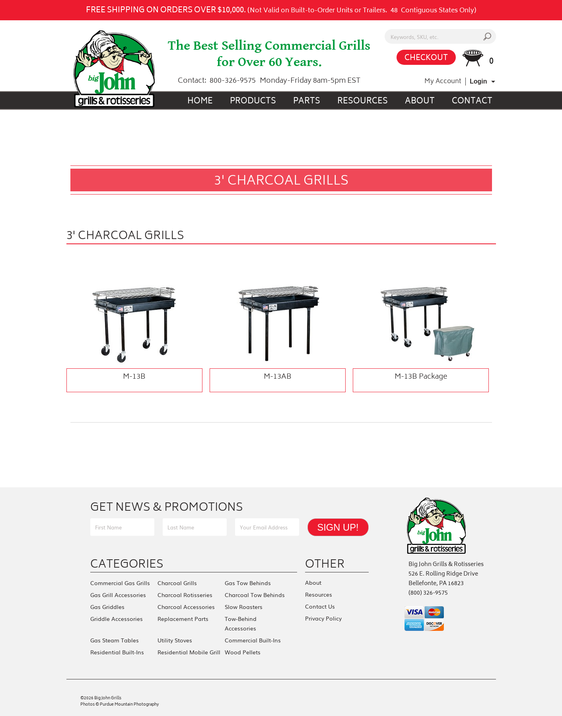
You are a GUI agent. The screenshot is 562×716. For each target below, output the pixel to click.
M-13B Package (421, 377)
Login (478, 81)
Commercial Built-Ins (253, 640)
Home (200, 102)
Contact (472, 102)
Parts (306, 102)
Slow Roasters (244, 607)
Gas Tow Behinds (248, 583)
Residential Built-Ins (117, 652)
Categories (126, 563)
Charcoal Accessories (186, 607)
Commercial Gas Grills (120, 583)
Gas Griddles (107, 607)
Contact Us (320, 606)
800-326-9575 (233, 81)
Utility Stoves (175, 640)
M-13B (134, 377)
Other (325, 563)
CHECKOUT (426, 58)
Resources (362, 102)
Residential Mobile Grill (189, 652)
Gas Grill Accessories (118, 595)
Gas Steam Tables (114, 640)
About (420, 102)
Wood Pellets (243, 652)
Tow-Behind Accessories (241, 623)
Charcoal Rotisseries (185, 595)
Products (253, 102)
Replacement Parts (183, 619)
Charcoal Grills (177, 583)
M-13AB (278, 377)
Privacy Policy (323, 618)
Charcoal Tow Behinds (255, 595)
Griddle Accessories (116, 619)
